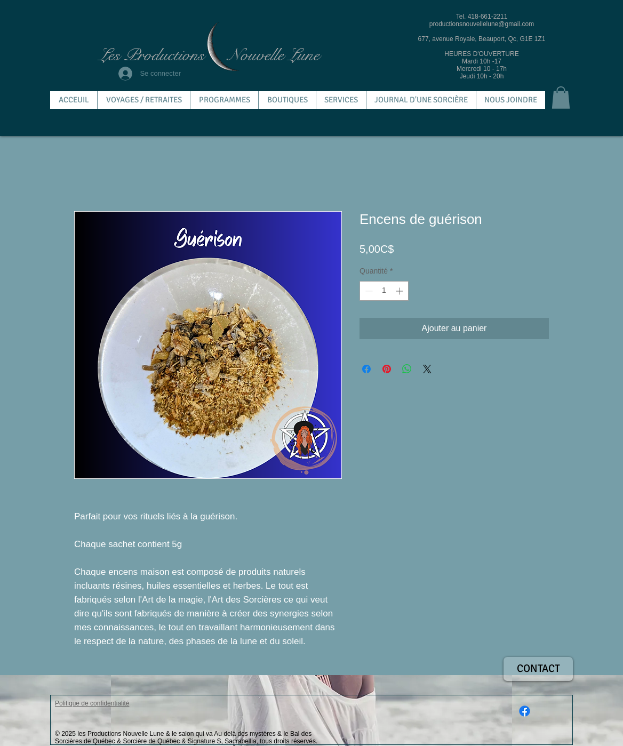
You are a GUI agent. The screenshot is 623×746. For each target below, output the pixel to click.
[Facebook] (524, 711)
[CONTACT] (538, 669)
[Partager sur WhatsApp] (407, 369)
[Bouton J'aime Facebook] (548, 686)
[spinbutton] (384, 291)
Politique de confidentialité (92, 703)
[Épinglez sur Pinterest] (386, 369)
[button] (561, 97)
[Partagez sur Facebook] (366, 369)
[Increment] (400, 291)
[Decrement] (367, 291)
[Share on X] (427, 369)
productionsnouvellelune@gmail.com (481, 24)
